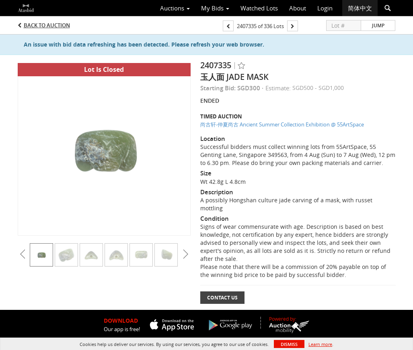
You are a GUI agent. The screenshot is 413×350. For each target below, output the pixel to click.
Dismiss (289, 344)
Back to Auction (47, 25)
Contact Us (222, 297)
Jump (378, 25)
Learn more (320, 344)
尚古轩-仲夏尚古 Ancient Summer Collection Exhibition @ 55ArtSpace (282, 124)
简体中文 (360, 8)
